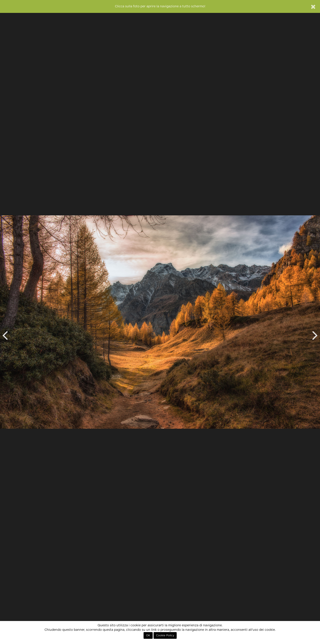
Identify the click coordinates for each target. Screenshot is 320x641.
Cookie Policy (165, 635)
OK (148, 635)
